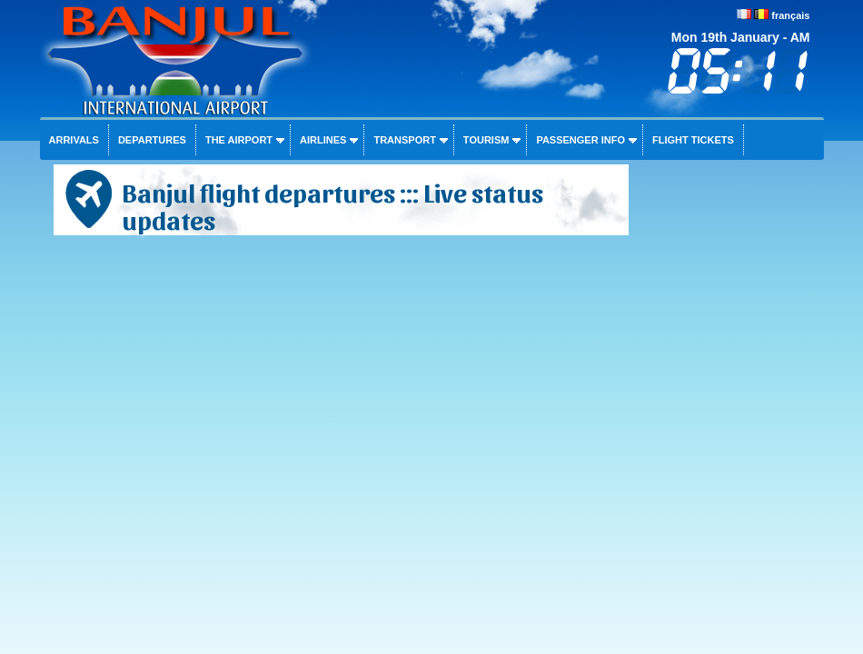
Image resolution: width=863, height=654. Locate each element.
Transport (404, 139)
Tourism (486, 139)
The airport (239, 139)
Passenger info (580, 139)
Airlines (323, 139)
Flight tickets (693, 139)
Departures (152, 139)
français (790, 15)
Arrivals (74, 139)
